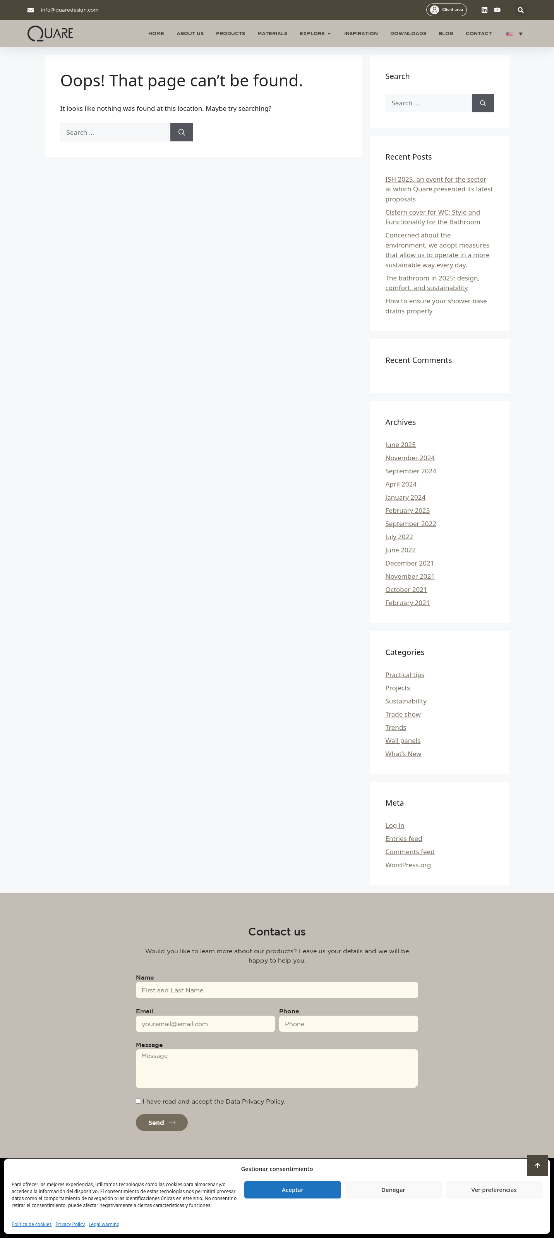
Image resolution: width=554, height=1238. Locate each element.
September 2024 (411, 470)
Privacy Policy (70, 1224)
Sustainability (406, 700)
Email (144, 1011)
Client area (452, 9)
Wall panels (403, 740)
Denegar (393, 1189)
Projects (398, 687)
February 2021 (408, 602)
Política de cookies (31, 1224)
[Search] (181, 132)
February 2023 (408, 510)
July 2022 (399, 536)
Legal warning (104, 1224)
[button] (521, 10)
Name (145, 977)
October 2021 (406, 589)
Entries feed (404, 838)
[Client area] (434, 9)
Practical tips (405, 674)
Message (149, 1044)
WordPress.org (408, 864)
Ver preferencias (493, 1189)
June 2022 (401, 549)
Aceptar (293, 1189)
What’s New (404, 753)
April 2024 (401, 484)
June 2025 (401, 444)
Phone (289, 1011)
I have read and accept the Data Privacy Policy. (213, 1101)
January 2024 (406, 497)
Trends (396, 727)
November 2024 (410, 457)
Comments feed (410, 851)
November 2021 (410, 576)
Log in (395, 825)
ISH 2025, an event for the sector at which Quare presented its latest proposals (439, 189)
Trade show (403, 714)
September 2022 (411, 523)
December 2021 (410, 563)
